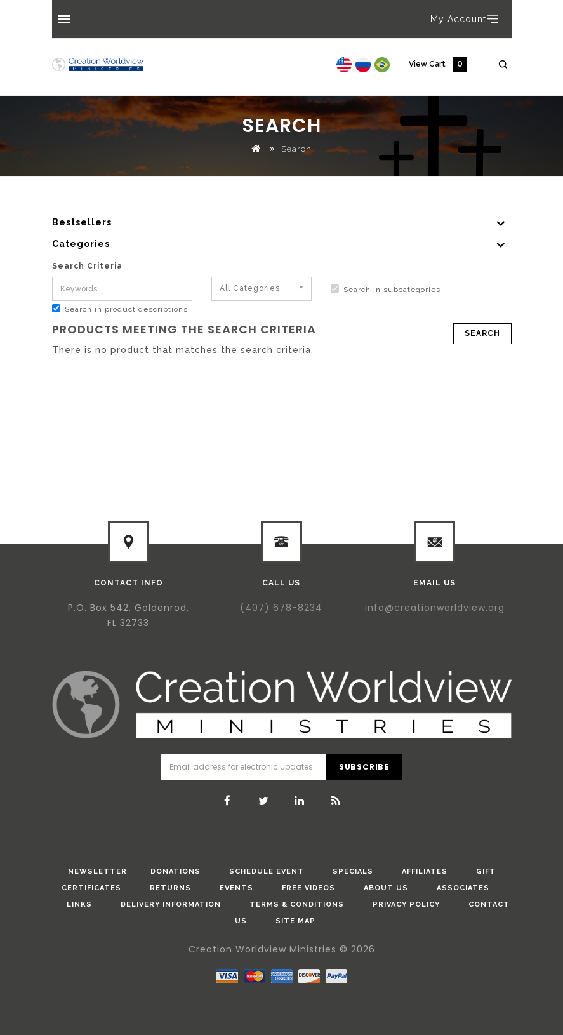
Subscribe (364, 766)
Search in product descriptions (120, 309)
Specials (353, 871)
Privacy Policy (406, 904)
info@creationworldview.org (435, 607)
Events (236, 888)
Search (296, 149)
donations (175, 871)
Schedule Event (266, 871)
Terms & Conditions (296, 904)
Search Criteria (87, 266)
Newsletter (97, 871)
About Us (386, 888)
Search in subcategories (385, 289)
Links (79, 904)
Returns (170, 888)
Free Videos (308, 888)
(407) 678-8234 (281, 607)
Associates (463, 888)
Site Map (295, 921)
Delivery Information (171, 904)
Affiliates (424, 871)
